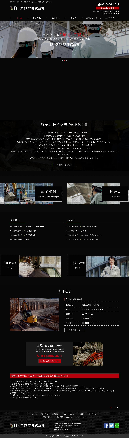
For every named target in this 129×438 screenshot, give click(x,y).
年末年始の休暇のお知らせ (91, 235)
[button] (49, 361)
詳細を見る (75, 330)
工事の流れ (109, 18)
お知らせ (69, 417)
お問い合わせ (91, 18)
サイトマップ (81, 417)
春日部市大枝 (31, 235)
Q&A (72, 414)
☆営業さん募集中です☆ (90, 239)
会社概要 (80, 414)
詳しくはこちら (65, 165)
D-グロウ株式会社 (74, 299)
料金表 (73, 18)
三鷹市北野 (30, 239)
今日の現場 (59, 417)
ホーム (19, 18)
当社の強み (37, 18)
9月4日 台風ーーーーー (35, 226)
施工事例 (55, 18)
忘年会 (84, 231)
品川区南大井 (31, 231)
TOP (116, 408)
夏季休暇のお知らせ (89, 226)
